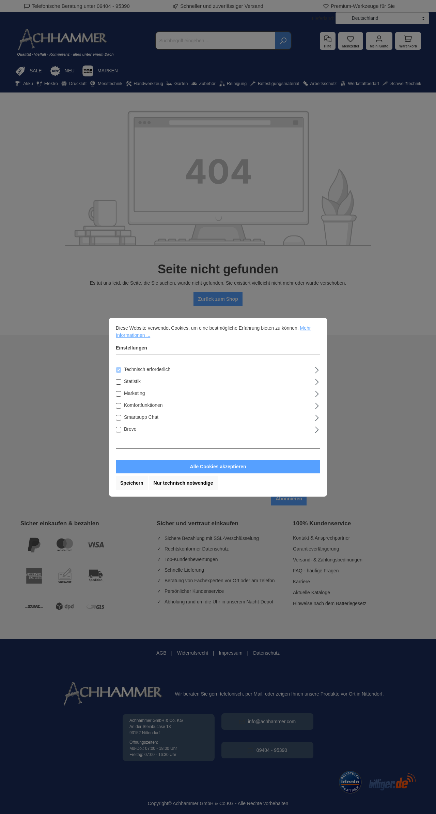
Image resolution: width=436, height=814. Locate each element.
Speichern (131, 483)
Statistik (132, 381)
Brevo (130, 429)
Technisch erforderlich (147, 369)
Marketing (134, 393)
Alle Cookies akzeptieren (218, 466)
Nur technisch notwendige (183, 483)
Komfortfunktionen (143, 405)
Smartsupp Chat (141, 417)
